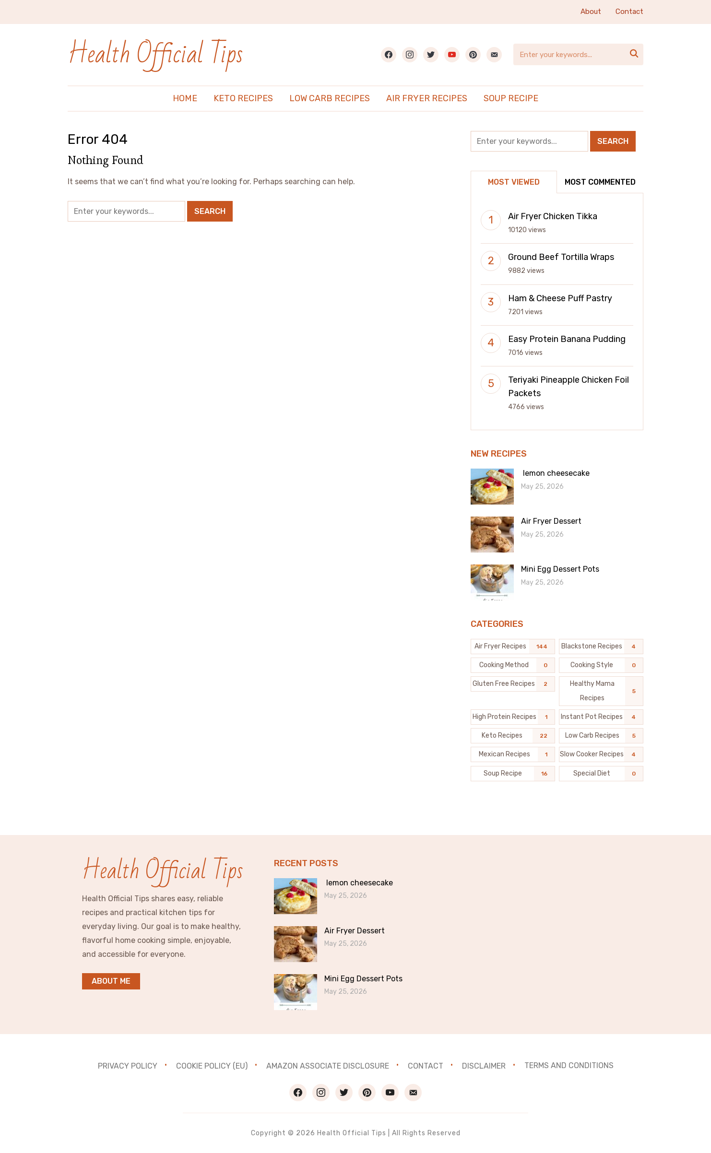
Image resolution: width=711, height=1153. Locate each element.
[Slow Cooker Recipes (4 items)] (601, 754)
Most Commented (600, 182)
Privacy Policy (127, 1065)
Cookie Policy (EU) (212, 1065)
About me (111, 981)
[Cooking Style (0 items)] (601, 665)
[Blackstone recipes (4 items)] (601, 646)
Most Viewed (514, 182)
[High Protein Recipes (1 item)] (513, 717)
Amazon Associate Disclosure (327, 1065)
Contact (629, 11)
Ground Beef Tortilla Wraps (561, 257)
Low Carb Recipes (329, 98)
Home (185, 98)
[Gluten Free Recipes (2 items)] (513, 684)
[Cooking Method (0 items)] (513, 665)
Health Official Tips (156, 54)
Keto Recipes (243, 98)
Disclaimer (484, 1065)
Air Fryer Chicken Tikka (552, 216)
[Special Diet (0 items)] (601, 773)
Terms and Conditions (569, 1065)
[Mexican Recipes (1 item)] (513, 754)
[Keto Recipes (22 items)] (513, 735)
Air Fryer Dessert (551, 521)
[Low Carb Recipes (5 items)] (601, 735)
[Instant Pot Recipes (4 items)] (601, 717)
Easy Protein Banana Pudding (567, 339)
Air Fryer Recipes (426, 98)
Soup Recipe (511, 98)
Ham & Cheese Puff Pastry (560, 298)
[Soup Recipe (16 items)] (513, 773)
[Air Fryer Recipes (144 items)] (513, 646)
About (591, 11)
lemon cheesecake (555, 473)
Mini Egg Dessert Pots (560, 569)
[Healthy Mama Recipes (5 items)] (601, 691)
